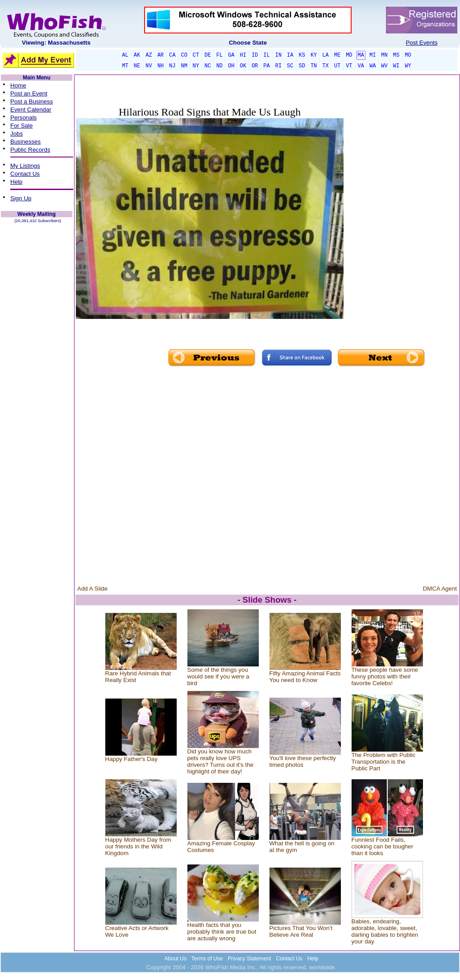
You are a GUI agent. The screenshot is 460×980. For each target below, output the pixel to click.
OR (255, 66)
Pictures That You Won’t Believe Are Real (301, 931)
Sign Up (20, 198)
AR (160, 55)
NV (148, 66)
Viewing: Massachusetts (56, 42)
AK (137, 55)
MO (408, 55)
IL (266, 55)
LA (325, 55)
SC (290, 66)
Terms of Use (207, 958)
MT (125, 66)
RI (278, 66)
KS (302, 55)
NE (137, 66)
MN (384, 55)
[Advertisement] (400, 215)
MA (361, 55)
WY (408, 66)
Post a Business (31, 101)
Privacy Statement (249, 958)
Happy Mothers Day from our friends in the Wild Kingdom (138, 846)
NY (196, 66)
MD (349, 55)
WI (396, 66)
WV (384, 66)
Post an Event (28, 93)
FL (219, 55)
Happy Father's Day (131, 759)
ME (337, 55)
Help (16, 181)
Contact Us (25, 173)
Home (18, 85)
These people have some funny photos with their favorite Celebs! (385, 676)
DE (207, 55)
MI (372, 55)
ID (255, 55)
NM (184, 66)
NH (160, 66)
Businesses (25, 141)
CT (196, 55)
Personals (23, 117)
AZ (148, 55)
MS (396, 55)
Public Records (30, 149)
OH (231, 66)
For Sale (21, 125)
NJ (172, 66)
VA (361, 66)
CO (184, 55)
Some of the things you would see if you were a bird (218, 676)
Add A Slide (92, 588)
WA (372, 66)
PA (266, 66)
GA (231, 55)
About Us (175, 958)
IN (278, 55)
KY (314, 55)
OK (243, 66)
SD (302, 66)
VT (349, 66)
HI (243, 55)
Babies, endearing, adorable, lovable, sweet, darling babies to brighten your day (385, 931)
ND (219, 66)
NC (207, 66)
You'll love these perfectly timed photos (302, 761)
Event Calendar (30, 109)
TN (314, 66)
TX (325, 66)
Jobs (16, 133)
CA (172, 55)
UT (337, 66)
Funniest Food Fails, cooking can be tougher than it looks (383, 846)
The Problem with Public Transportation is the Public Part (384, 762)
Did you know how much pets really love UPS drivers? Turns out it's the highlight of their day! (220, 761)
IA (290, 55)
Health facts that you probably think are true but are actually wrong (222, 932)
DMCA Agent (440, 588)
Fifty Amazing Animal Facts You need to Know (305, 676)
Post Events (421, 42)
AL (125, 55)
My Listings (25, 165)
